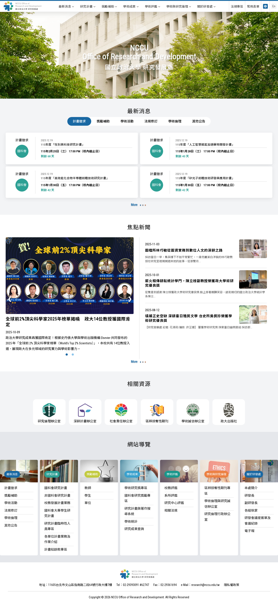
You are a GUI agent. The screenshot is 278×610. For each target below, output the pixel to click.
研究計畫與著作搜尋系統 (137, 511)
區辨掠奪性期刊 (157, 413)
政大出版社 (229, 413)
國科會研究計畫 (55, 488)
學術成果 (130, 6)
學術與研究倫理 (178, 6)
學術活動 (127, 121)
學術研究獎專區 (135, 488)
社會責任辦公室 (121, 413)
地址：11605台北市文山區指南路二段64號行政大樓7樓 (75, 585)
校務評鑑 (170, 488)
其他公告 (198, 121)
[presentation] (10, 298)
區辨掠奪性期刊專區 (217, 491)
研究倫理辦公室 (49, 413)
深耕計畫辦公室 (85, 413)
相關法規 (170, 510)
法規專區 (237, 6)
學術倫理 (174, 121)
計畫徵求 (79, 121)
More (134, 205)
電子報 (249, 531)
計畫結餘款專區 (55, 549)
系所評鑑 (170, 496)
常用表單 (253, 6)
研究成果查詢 (134, 529)
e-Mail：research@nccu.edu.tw (200, 585)
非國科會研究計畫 (57, 496)
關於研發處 (206, 6)
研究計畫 (87, 6)
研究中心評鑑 (174, 503)
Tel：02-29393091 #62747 (132, 585)
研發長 (249, 496)
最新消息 (66, 6)
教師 (87, 488)
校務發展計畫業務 (57, 503)
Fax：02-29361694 (165, 585)
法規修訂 (150, 121)
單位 (87, 503)
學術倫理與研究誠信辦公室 (217, 504)
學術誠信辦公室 (193, 413)
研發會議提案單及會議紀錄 (258, 520)
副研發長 (251, 503)
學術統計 (130, 522)
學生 (87, 496)
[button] (66, 354)
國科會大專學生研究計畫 (57, 513)
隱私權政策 (231, 585)
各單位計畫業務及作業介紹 (57, 539)
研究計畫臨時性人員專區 (57, 526)
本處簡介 (251, 488)
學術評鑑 (152, 6)
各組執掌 (251, 510)
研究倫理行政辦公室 (217, 517)
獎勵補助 (109, 6)
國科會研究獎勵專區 (137, 498)
